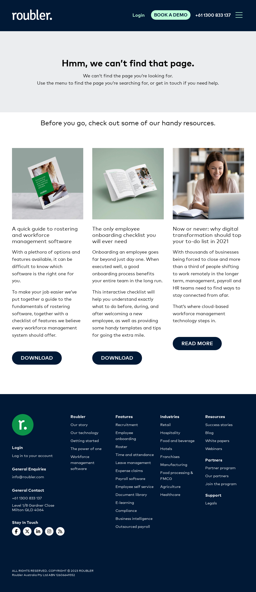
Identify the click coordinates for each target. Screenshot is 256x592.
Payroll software (130, 478)
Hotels (166, 448)
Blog (209, 432)
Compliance (126, 510)
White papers (217, 440)
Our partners (216, 475)
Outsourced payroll (133, 526)
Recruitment (127, 424)
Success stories (218, 424)
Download (37, 357)
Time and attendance (135, 454)
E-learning (125, 502)
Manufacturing (173, 464)
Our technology (84, 432)
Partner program (220, 467)
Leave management (133, 462)
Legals (211, 502)
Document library (131, 494)
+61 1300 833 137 (213, 15)
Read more (197, 343)
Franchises (170, 456)
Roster (121, 446)
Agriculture (170, 486)
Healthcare (170, 494)
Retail (165, 424)
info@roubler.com (28, 476)
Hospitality (170, 432)
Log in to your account (32, 455)
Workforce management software (82, 462)
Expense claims (129, 470)
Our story (79, 424)
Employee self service (135, 486)
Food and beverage (177, 440)
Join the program (220, 483)
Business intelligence (134, 518)
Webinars (213, 448)
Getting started (84, 440)
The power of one (86, 448)
